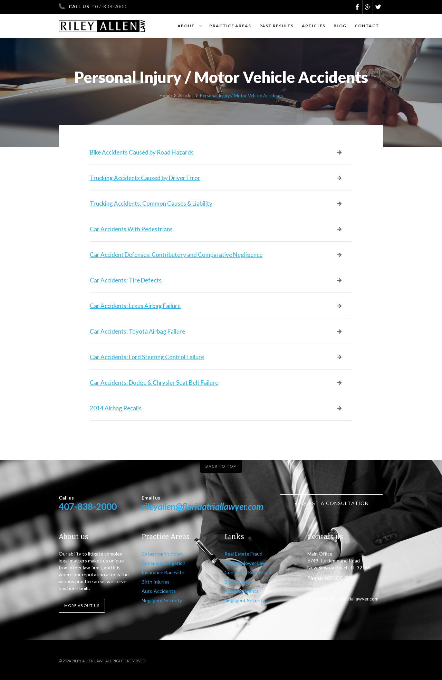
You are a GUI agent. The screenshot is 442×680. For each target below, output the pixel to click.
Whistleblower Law (245, 563)
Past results (276, 25)
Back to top (220, 466)
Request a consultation (331, 503)
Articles (313, 25)
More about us (81, 605)
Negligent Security (162, 600)
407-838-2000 (88, 506)
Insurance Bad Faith (163, 572)
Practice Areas (230, 25)
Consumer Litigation (163, 563)
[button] (189, 26)
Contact (367, 25)
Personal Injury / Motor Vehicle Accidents (241, 97)
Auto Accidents (159, 591)
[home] (102, 23)
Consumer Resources (247, 572)
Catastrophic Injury (162, 554)
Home (166, 97)
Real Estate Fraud (243, 554)
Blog (340, 25)
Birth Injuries (156, 582)
